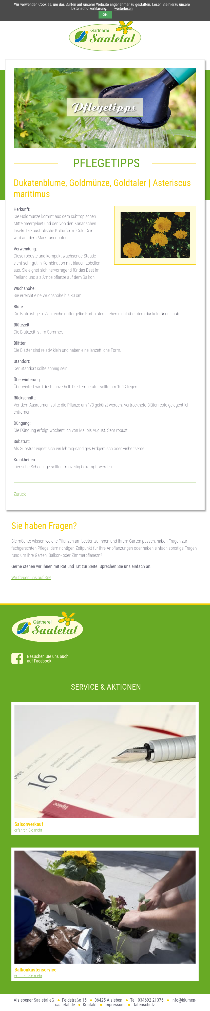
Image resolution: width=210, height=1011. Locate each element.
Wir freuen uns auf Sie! (31, 577)
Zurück (20, 494)
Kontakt (90, 1004)
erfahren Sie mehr (28, 830)
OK (105, 14)
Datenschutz (143, 1004)
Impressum (115, 1004)
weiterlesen (123, 8)
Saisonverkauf (28, 824)
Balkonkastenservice (35, 970)
